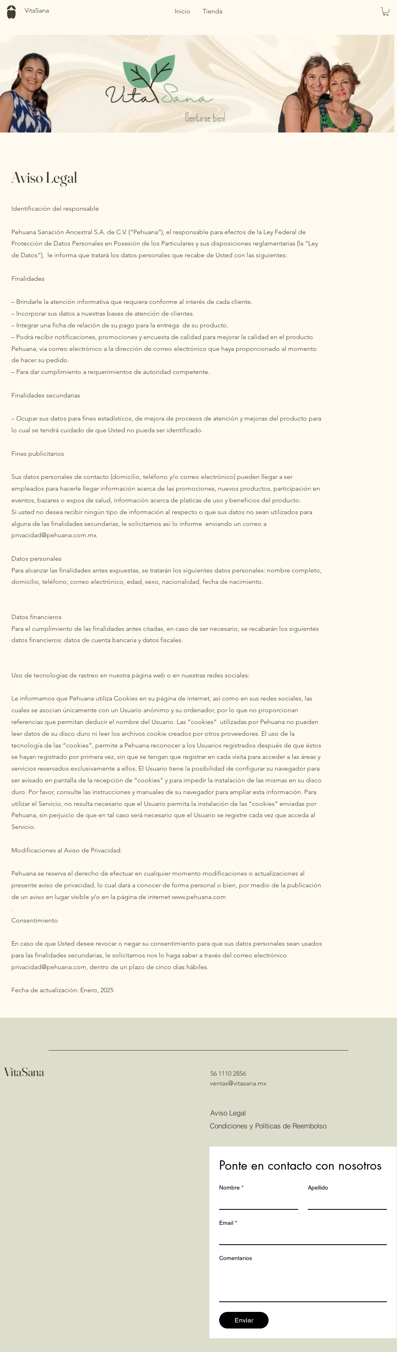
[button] (386, 11)
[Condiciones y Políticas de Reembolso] (272, 1125)
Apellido (318, 1187)
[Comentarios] (303, 1283)
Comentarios (235, 1258)
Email (228, 1223)
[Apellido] (345, 1201)
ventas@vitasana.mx (238, 1083)
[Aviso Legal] (239, 1112)
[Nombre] (256, 1201)
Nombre (231, 1187)
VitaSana (24, 1071)
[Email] (300, 1237)
